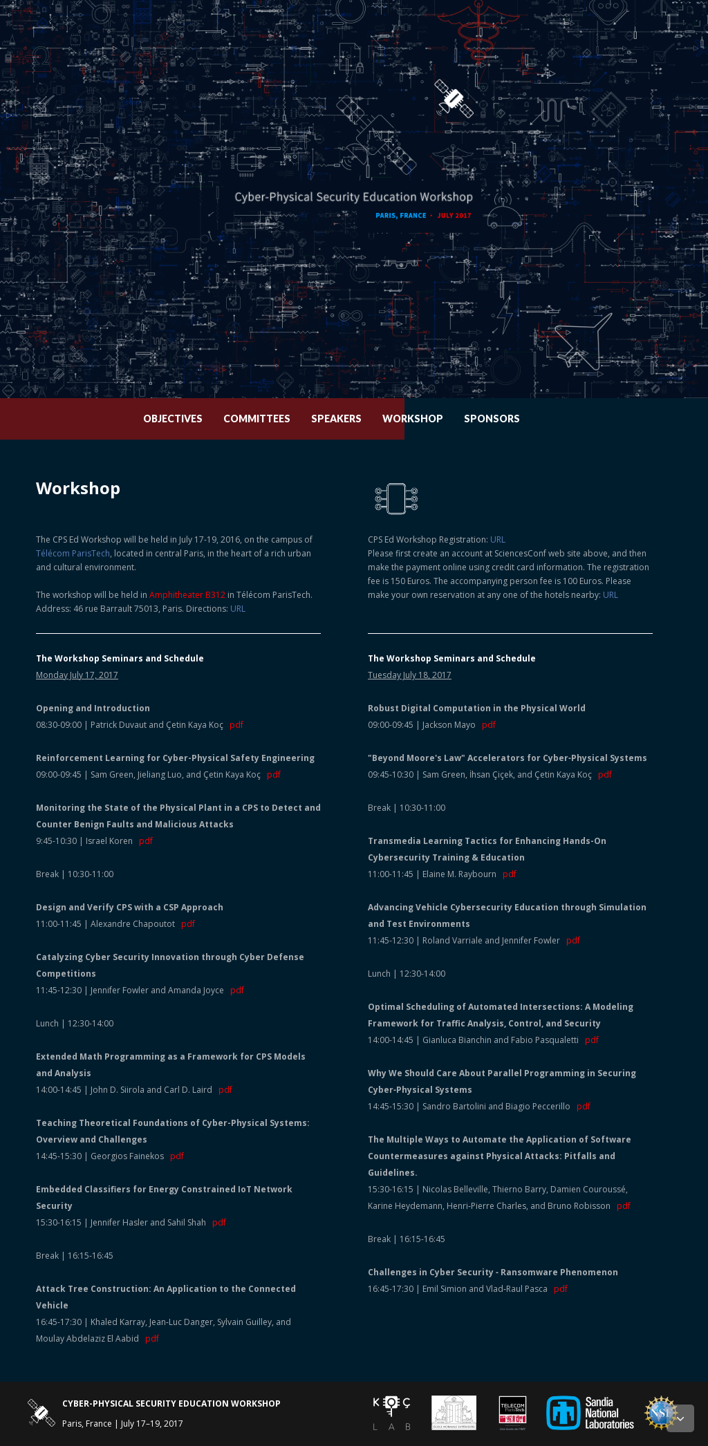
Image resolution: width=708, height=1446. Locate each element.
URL (237, 608)
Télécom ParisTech (73, 553)
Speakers (358, 418)
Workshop (434, 418)
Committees (279, 418)
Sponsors (514, 418)
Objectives (195, 418)
